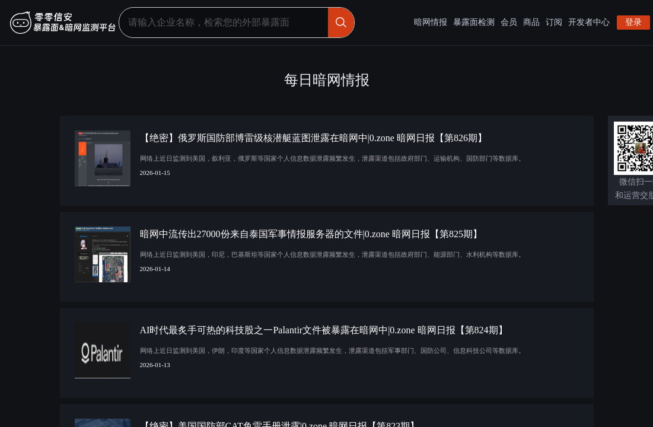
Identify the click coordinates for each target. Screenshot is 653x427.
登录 (633, 22)
